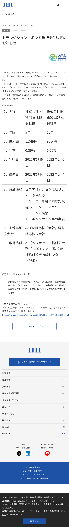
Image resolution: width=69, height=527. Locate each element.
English (6, 433)
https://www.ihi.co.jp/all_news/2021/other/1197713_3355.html (35, 314)
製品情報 (6, 379)
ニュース (6, 406)
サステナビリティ (10, 400)
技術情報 (6, 386)
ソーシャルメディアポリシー (32, 474)
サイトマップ (8, 413)
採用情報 (6, 420)
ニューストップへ (34, 326)
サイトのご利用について (33, 471)
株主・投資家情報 (10, 393)
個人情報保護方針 (32, 467)
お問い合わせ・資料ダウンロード (37, 361)
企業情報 (6, 372)
